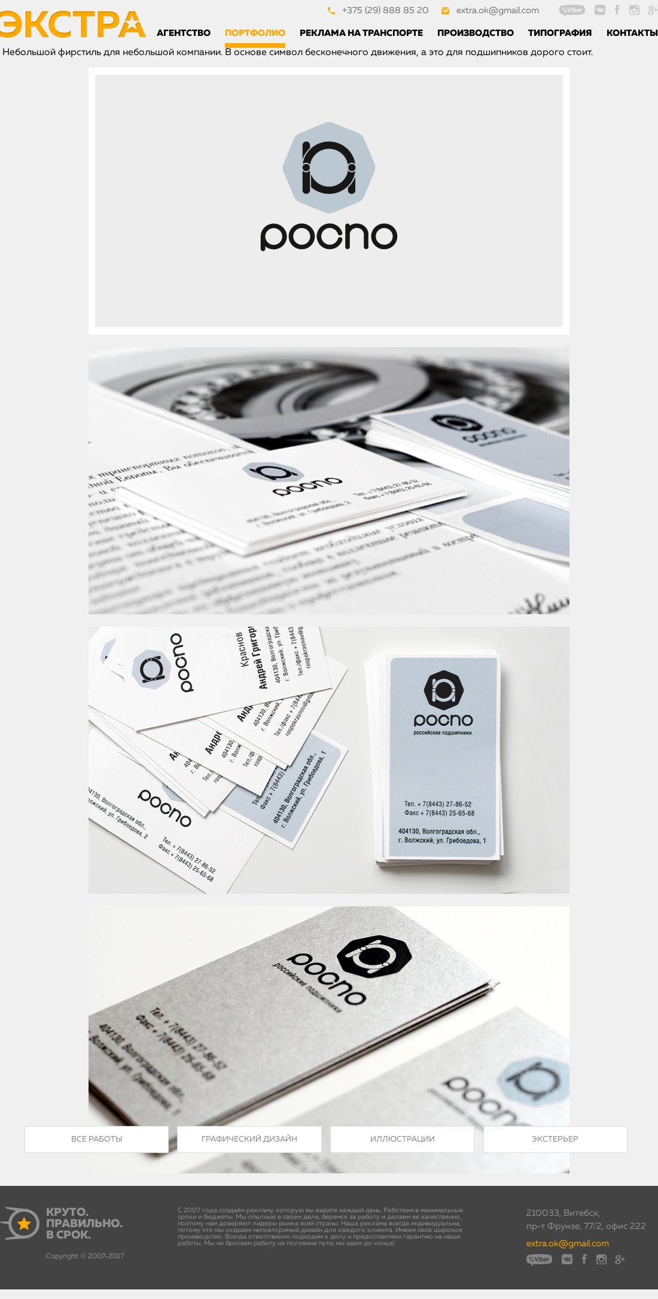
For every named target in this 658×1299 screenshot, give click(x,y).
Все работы (96, 1139)
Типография (560, 33)
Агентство (184, 33)
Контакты (632, 33)
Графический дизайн (249, 1139)
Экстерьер (555, 1139)
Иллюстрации (402, 1139)
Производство (475, 33)
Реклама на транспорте (361, 33)
